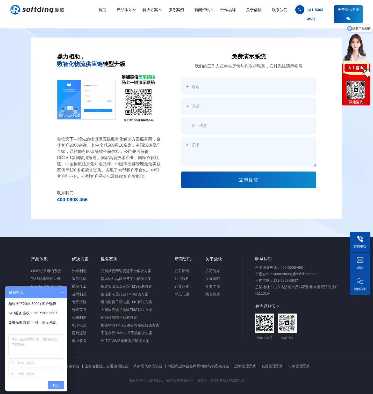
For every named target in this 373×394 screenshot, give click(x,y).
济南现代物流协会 (147, 366)
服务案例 (109, 259)
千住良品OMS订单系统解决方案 (127, 333)
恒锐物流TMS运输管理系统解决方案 (130, 325)
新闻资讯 (183, 259)
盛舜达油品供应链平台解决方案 (126, 279)
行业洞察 (182, 286)
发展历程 (212, 279)
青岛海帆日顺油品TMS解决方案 (126, 302)
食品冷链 (79, 302)
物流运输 (79, 279)
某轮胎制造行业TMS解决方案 (124, 294)
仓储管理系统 (272, 366)
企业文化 (212, 286)
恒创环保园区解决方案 (119, 317)
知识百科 (182, 279)
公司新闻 (182, 271)
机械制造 (79, 317)
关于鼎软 (213, 259)
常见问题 (182, 294)
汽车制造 (79, 271)
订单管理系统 (299, 366)
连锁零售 (79, 310)
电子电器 (79, 325)
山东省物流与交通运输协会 (106, 366)
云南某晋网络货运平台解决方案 (126, 271)
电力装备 (79, 341)
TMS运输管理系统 (46, 279)
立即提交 (249, 179)
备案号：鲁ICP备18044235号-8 (220, 380)
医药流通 (79, 333)
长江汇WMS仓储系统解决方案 (125, 341)
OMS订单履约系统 (46, 271)
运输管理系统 (245, 366)
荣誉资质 (212, 294)
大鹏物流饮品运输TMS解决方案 (126, 310)
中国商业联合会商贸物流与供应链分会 (198, 366)
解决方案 (80, 259)
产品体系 (39, 259)
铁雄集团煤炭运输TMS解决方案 (126, 286)
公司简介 (212, 271)
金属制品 (79, 294)
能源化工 (79, 286)
